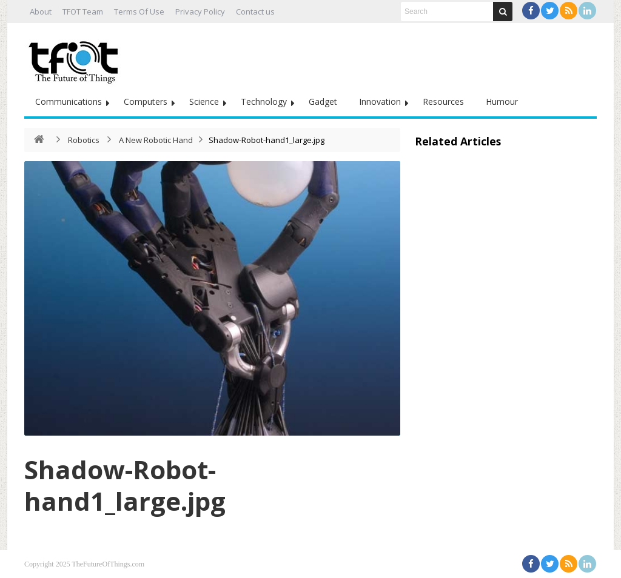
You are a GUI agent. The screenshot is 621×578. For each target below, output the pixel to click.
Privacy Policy (200, 11)
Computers (145, 101)
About (41, 11)
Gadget (323, 101)
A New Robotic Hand (156, 140)
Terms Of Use (139, 11)
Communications (68, 101)
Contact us (255, 11)
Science (204, 101)
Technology (264, 101)
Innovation (380, 101)
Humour (502, 101)
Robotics (83, 140)
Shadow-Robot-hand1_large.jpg (125, 485)
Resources (443, 101)
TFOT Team (82, 11)
